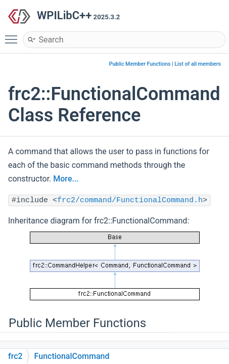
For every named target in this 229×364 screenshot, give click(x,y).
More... (65, 179)
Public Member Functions (140, 64)
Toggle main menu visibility (13, 35)
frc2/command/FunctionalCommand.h (130, 200)
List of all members (197, 64)
